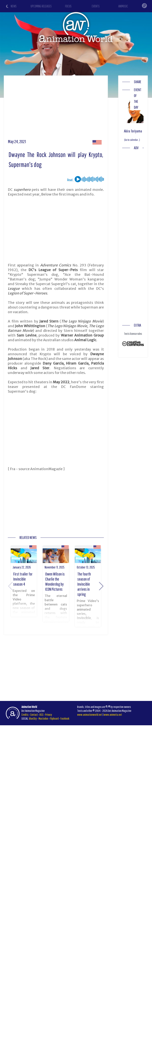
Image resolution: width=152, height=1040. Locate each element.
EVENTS (96, 6)
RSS (41, 714)
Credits (24, 714)
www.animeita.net (113, 714)
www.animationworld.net (89, 714)
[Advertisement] (75, 108)
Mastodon (43, 718)
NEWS (14, 6)
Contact (34, 714)
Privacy (48, 714)
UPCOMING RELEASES (41, 6)
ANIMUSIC (123, 6)
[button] (101, 586)
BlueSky (33, 718)
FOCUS (68, 6)
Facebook (64, 718)
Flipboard (54, 718)
